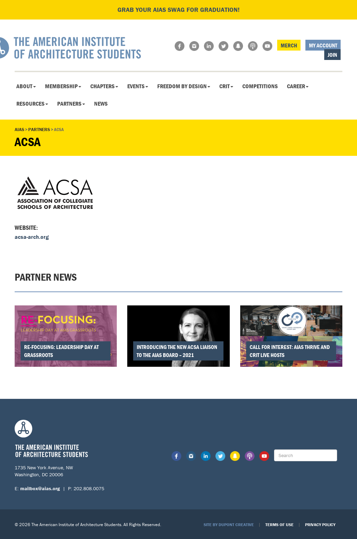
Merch (289, 45)
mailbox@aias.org (40, 488)
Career (298, 86)
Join (332, 54)
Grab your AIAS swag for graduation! (178, 10)
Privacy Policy (320, 524)
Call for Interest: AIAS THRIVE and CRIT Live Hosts (290, 350)
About (26, 86)
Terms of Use (279, 524)
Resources (32, 103)
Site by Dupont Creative (229, 524)
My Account (323, 45)
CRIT (226, 86)
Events (137, 86)
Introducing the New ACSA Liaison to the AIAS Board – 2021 (177, 350)
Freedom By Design (183, 86)
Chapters (104, 86)
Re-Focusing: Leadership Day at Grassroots (61, 350)
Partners (71, 103)
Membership (63, 86)
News (101, 103)
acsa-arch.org (32, 236)
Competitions (260, 86)
